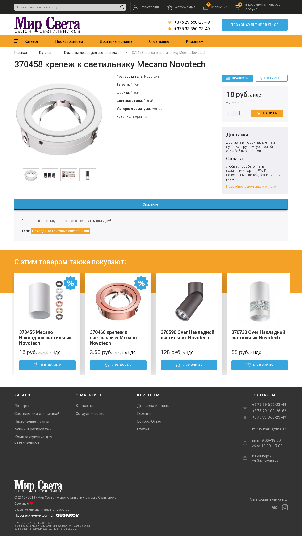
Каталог (31, 41)
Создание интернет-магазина (34, 509)
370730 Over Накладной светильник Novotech (258, 334)
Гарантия (144, 413)
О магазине (159, 41)
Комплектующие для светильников (33, 440)
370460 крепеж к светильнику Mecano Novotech (113, 337)
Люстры (21, 406)
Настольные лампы (31, 421)
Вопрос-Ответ (149, 421)
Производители (69, 41)
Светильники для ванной (36, 413)
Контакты (84, 406)
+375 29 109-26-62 (269, 411)
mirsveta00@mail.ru (270, 429)
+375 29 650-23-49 (189, 22)
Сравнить (237, 78)
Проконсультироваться (255, 25)
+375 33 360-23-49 (189, 29)
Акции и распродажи (32, 429)
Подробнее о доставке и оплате (251, 186)
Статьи (143, 429)
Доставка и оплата (116, 41)
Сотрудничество (90, 413)
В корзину (47, 364)
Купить (267, 113)
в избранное (272, 78)
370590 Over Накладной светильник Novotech (187, 334)
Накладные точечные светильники (60, 231)
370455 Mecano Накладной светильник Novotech (45, 337)
